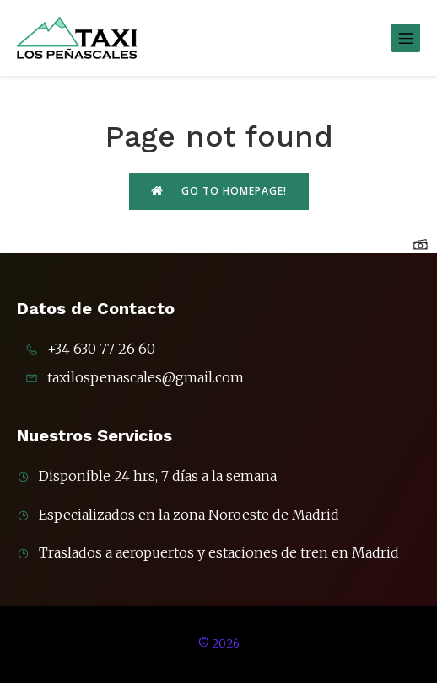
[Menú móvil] (405, 38)
